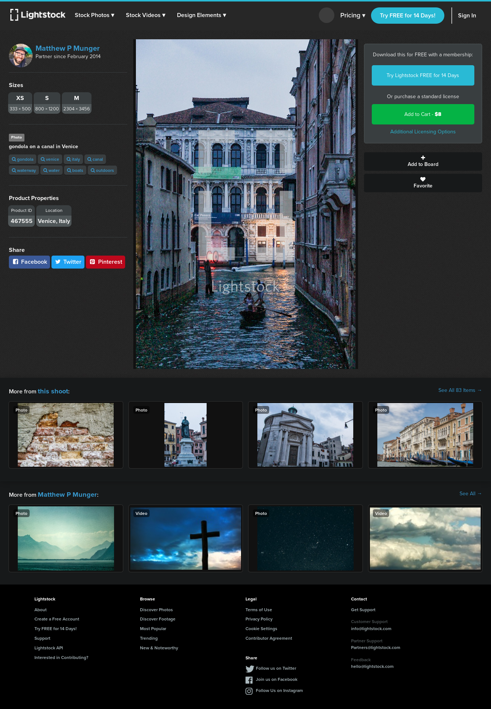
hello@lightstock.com (372, 664)
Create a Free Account (56, 616)
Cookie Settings (261, 626)
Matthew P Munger (68, 48)
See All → (471, 492)
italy (73, 159)
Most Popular (153, 626)
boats (75, 170)
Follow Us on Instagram (279, 688)
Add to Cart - (422, 114)
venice (50, 159)
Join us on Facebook (276, 677)
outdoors (102, 170)
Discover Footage (158, 616)
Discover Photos (156, 607)
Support (42, 636)
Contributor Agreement (269, 636)
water (51, 170)
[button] (96, 15)
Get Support (363, 607)
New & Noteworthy (159, 645)
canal (95, 159)
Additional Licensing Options (423, 132)
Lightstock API (48, 645)
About (40, 607)
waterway (24, 170)
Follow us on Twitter (276, 666)
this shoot (51, 390)
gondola (22, 159)
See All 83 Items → (460, 390)
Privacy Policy (259, 616)
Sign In (467, 15)
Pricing (352, 15)
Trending (149, 636)
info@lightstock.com (371, 626)
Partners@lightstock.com (375, 645)
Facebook (29, 261)
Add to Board (423, 161)
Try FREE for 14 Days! (407, 15)
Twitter (68, 261)
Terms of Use (259, 607)
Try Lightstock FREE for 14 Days (423, 75)
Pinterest (105, 261)
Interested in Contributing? (61, 655)
